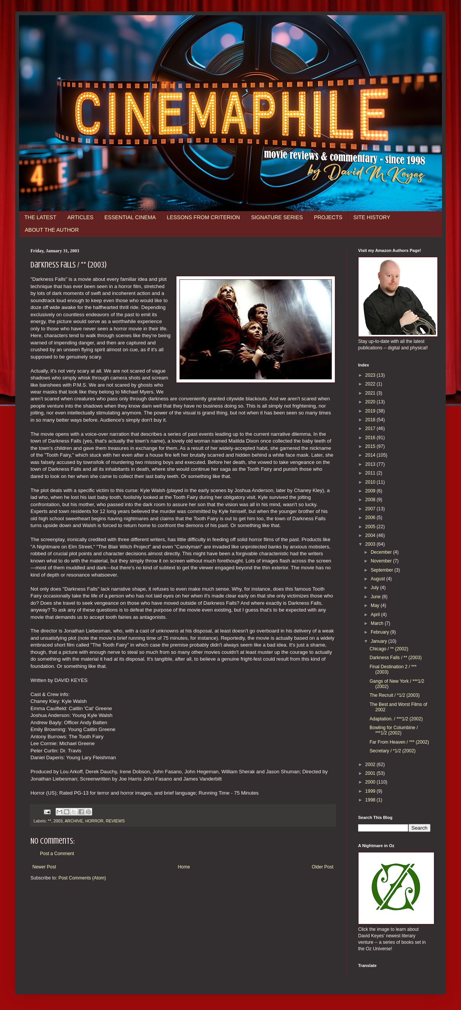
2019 (371, 411)
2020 (371, 402)
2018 (371, 419)
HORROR (94, 821)
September (382, 570)
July (375, 587)
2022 (371, 384)
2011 (371, 473)
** (49, 821)
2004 (371, 535)
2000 (371, 782)
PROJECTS (328, 217)
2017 (371, 428)
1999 (371, 791)
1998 (371, 800)
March (378, 623)
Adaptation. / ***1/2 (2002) (396, 719)
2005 (371, 526)
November (382, 561)
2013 (371, 464)
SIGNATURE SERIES (277, 217)
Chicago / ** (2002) (389, 649)
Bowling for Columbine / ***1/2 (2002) (394, 730)
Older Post (322, 867)
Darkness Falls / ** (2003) (396, 657)
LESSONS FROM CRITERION (203, 217)
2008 (371, 499)
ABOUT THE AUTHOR (52, 230)
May (376, 605)
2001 (371, 773)
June (376, 596)
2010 (371, 482)
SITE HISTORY (372, 217)
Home (184, 867)
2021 (371, 393)
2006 (371, 517)
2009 (371, 491)
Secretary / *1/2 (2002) (393, 751)
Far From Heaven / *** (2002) (399, 742)
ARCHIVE (74, 821)
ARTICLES (80, 217)
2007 (371, 508)
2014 (371, 455)
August (378, 578)
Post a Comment (57, 853)
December (382, 552)
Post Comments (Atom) (82, 878)
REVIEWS (115, 821)
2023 (371, 375)
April (376, 614)
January (379, 641)
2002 (371, 764)
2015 (371, 446)
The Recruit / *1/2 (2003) (394, 695)
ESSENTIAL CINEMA (130, 217)
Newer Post (44, 867)
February (380, 632)
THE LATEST (40, 217)
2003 (57, 821)
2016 (371, 437)
